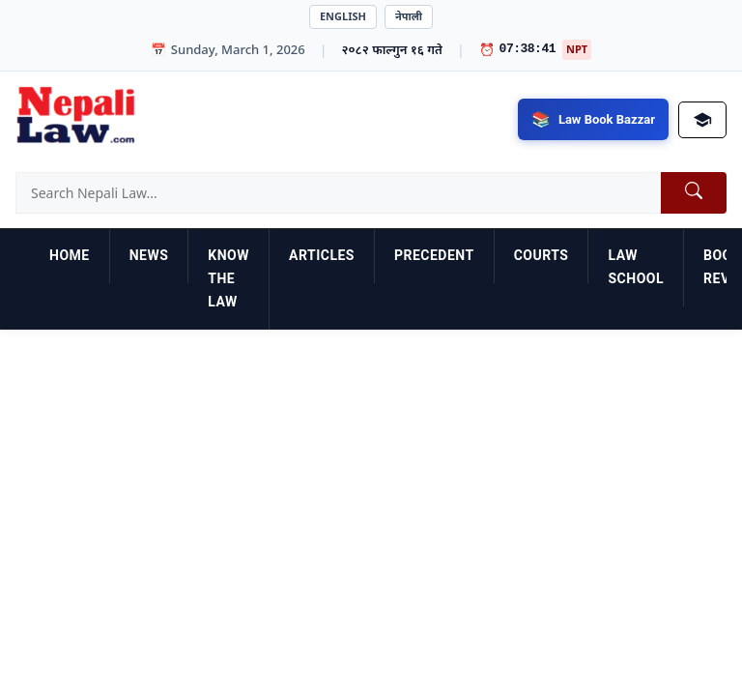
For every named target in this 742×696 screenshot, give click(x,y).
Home (69, 255)
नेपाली (408, 16)
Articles (322, 255)
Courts (541, 255)
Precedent (434, 255)
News (149, 255)
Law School (636, 266)
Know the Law (228, 278)
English (343, 16)
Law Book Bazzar (606, 119)
